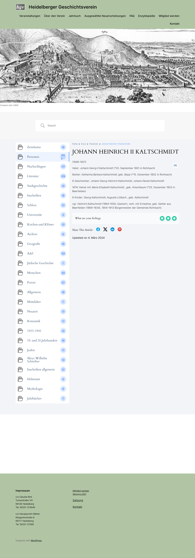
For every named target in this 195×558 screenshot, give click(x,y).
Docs (83, 144)
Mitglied (77, 490)
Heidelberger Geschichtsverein (63, 7)
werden (85, 490)
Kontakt (77, 506)
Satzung (78, 500)
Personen (93, 144)
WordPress (36, 540)
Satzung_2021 (79, 494)
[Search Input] (103, 125)
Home (75, 144)
